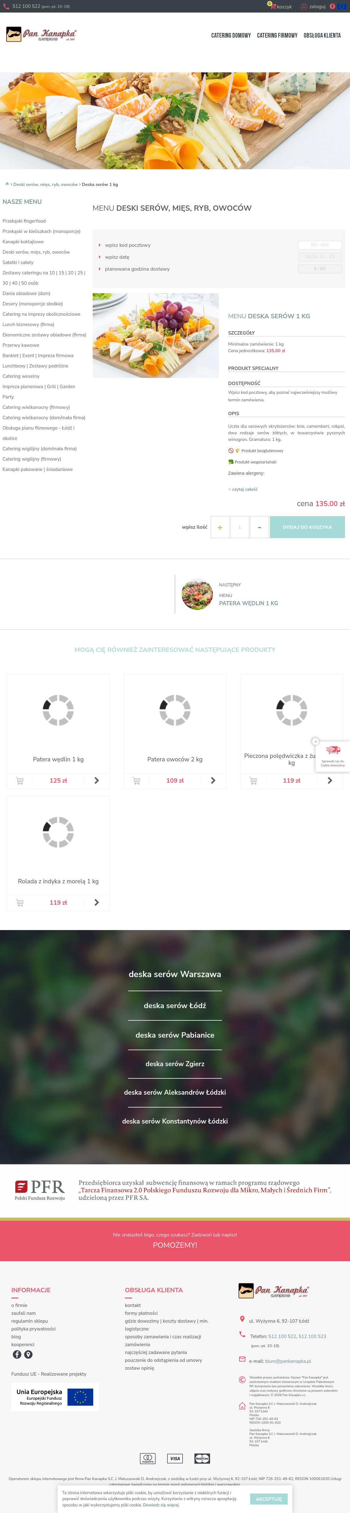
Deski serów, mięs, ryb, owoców (45, 185)
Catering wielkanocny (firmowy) (36, 407)
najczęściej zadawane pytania (156, 1352)
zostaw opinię (139, 1368)
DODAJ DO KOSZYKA (307, 527)
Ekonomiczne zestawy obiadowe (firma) (44, 335)
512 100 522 (41, 6)
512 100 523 (312, 1336)
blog (16, 1337)
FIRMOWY (277, 36)
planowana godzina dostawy (133, 269)
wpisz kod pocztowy (123, 245)
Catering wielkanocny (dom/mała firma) (44, 418)
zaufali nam (23, 1313)
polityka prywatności (33, 1329)
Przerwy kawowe (21, 345)
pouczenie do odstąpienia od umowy (163, 1360)
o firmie (19, 1305)
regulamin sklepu (29, 1321)
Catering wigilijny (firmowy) (32, 459)
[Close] (315, 741)
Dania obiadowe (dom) (26, 293)
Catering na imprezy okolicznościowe (41, 314)
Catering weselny (21, 376)
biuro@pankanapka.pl (288, 1361)
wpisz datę (113, 257)
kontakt (133, 1305)
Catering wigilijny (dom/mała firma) (40, 449)
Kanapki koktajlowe (23, 242)
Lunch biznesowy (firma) (28, 324)
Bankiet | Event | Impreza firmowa (38, 355)
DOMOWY (231, 36)
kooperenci (22, 1344)
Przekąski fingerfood (24, 221)
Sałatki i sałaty (18, 262)
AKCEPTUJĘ (269, 1499)
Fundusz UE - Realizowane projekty (48, 1374)
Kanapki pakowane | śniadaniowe (38, 469)
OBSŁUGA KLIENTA (322, 36)
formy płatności (141, 1313)
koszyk (284, 6)
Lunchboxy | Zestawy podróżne (35, 366)
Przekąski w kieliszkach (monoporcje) (42, 231)
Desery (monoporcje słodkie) (33, 304)
